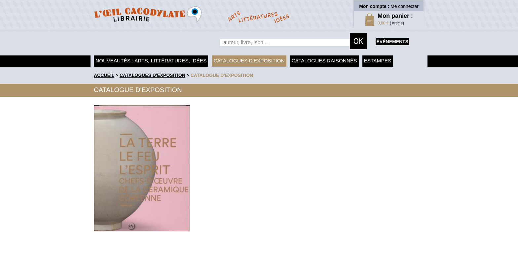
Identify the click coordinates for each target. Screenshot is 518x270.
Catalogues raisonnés (324, 60)
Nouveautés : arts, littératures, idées (150, 60)
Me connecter (404, 6)
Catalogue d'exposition (222, 75)
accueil (104, 75)
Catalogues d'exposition (248, 60)
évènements (392, 41)
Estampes (377, 60)
